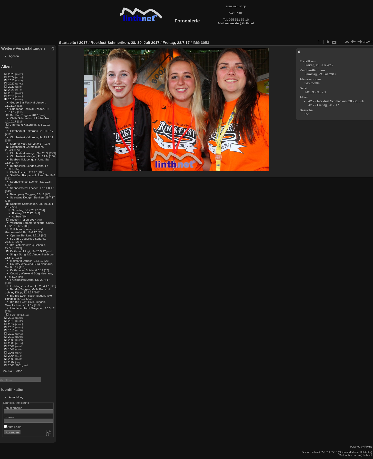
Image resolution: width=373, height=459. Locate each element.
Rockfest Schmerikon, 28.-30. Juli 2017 (125, 42)
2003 (11, 358)
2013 (11, 327)
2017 (11, 99)
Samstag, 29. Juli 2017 (320, 74)
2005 (11, 352)
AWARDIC (236, 13)
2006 (11, 349)
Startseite (67, 42)
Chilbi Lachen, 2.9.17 (23, 172)
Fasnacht (16, 314)
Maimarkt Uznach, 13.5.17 (26, 260)
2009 (11, 339)
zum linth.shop (236, 6)
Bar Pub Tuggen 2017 (24, 115)
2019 (11, 92)
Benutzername (13, 407)
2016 (11, 317)
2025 (11, 73)
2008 (11, 343)
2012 (11, 330)
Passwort (9, 417)
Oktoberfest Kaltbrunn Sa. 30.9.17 (31, 130)
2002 (11, 362)
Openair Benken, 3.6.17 (25, 235)
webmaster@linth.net (239, 23)
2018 (11, 96)
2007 (11, 346)
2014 (11, 324)
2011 (11, 333)
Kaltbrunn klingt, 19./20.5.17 (28, 251)
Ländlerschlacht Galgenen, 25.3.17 (32, 308)
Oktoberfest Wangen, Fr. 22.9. (29, 156)
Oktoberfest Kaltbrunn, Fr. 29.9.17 (31, 137)
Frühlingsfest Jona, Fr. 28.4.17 (29, 286)
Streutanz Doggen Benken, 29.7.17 (32, 197)
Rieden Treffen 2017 (23, 219)
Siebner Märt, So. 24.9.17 (26, 143)
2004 (11, 355)
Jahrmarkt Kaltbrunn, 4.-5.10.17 (30, 124)
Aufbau (16, 216)
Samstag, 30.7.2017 (25, 210)
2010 (11, 336)
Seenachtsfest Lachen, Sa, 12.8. (30, 181)
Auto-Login (12, 426)
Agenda (14, 55)
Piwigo (368, 446)
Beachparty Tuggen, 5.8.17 (27, 194)
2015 (11, 320)
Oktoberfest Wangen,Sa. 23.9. (29, 153)
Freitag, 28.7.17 (22, 213)
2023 (11, 80)
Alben (6, 66)
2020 (11, 89)
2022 (11, 83)
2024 (11, 77)
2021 (11, 86)
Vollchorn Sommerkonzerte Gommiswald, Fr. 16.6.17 (25, 230)
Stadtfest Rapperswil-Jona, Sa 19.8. (33, 175)
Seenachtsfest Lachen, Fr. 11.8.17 (32, 187)
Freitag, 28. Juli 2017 (319, 65)
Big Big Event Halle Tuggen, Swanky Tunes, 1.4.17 (25, 303)
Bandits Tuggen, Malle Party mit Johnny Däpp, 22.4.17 (28, 291)
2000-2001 (15, 365)
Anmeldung (16, 397)
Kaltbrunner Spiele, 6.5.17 (26, 270)
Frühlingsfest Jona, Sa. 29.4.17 (30, 279)
